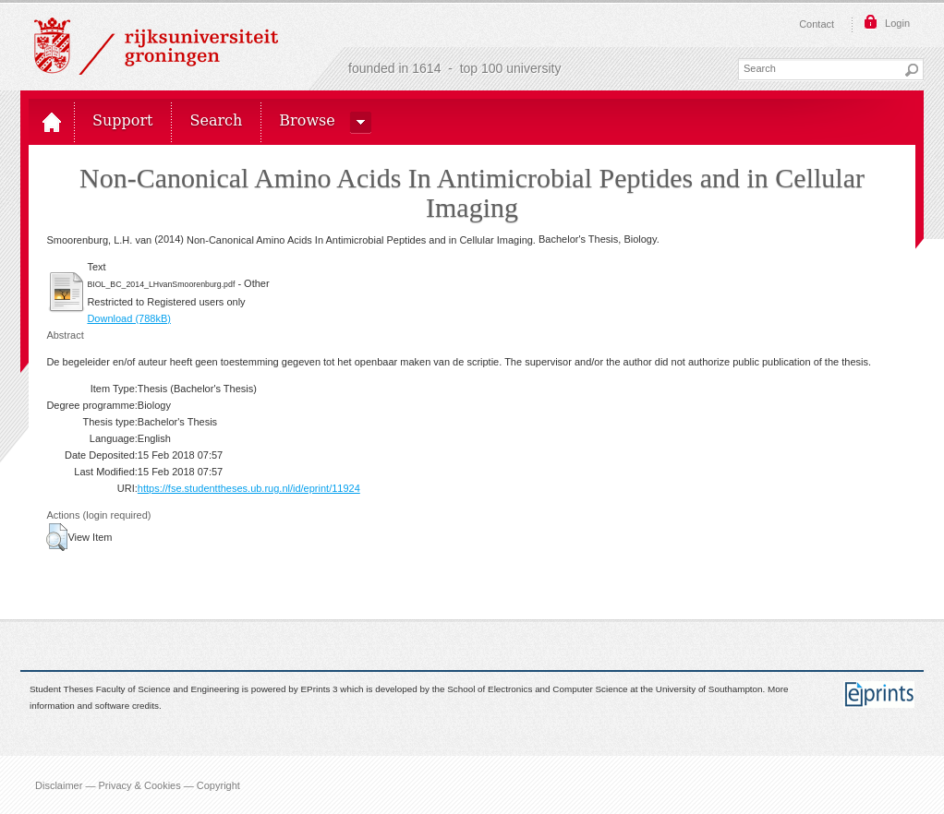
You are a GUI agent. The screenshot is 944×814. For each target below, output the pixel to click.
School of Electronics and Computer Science (537, 689)
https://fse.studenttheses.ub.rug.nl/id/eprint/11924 (249, 488)
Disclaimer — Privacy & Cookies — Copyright (137, 784)
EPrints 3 (319, 689)
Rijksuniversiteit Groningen (156, 46)
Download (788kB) (129, 318)
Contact (816, 24)
